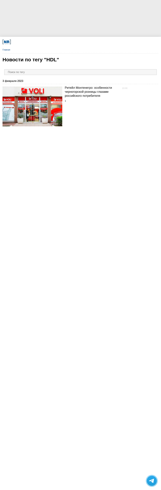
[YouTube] (82, 42)
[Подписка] (114, 42)
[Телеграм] (34, 42)
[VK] (50, 42)
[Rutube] (98, 42)
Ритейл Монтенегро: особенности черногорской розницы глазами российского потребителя (88, 91)
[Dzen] (66, 42)
